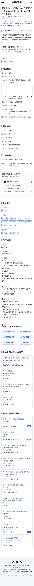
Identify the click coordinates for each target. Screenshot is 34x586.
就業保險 (16, 225)
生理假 (27, 218)
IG (13, 562)
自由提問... (26, 342)
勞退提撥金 (20, 221)
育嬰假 (20, 218)
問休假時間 (10, 331)
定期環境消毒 (14, 233)
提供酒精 (5, 233)
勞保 (3, 218)
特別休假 (5, 221)
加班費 (14, 218)
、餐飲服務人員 (20, 117)
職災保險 (29, 221)
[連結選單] (2, 2)
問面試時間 (10, 337)
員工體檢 (12, 221)
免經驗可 (12, 61)
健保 (8, 218)
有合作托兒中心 (6, 225)
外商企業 (5, 210)
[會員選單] (31, 2)
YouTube (21, 562)
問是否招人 (26, 337)
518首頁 (9, 22)
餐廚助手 (12, 117)
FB (17, 562)
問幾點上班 (10, 342)
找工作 (14, 22)
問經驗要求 (26, 331)
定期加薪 (5, 61)
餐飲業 (18, 22)
